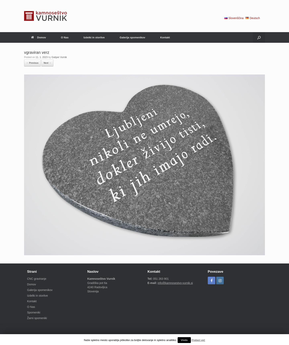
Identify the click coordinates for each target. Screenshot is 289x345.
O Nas (65, 37)
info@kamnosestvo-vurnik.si (175, 283)
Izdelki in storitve (94, 37)
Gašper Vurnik (59, 57)
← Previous (32, 63)
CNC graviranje (36, 278)
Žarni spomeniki (37, 318)
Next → (47, 63)
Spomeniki (33, 312)
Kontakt (165, 37)
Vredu (184, 340)
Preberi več (198, 340)
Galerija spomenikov (132, 37)
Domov (38, 37)
